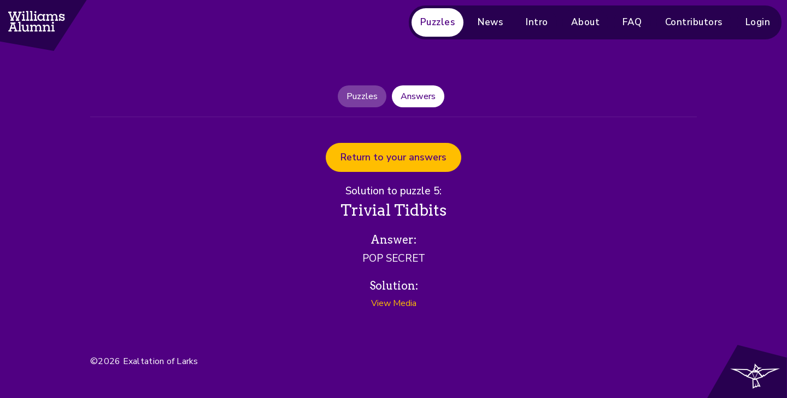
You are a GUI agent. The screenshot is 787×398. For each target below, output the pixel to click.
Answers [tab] (418, 96)
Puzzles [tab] (362, 96)
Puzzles (437, 22)
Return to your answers (393, 157)
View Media (393, 303)
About (585, 22)
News (490, 22)
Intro (537, 22)
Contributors (694, 22)
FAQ (632, 22)
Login (758, 22)
